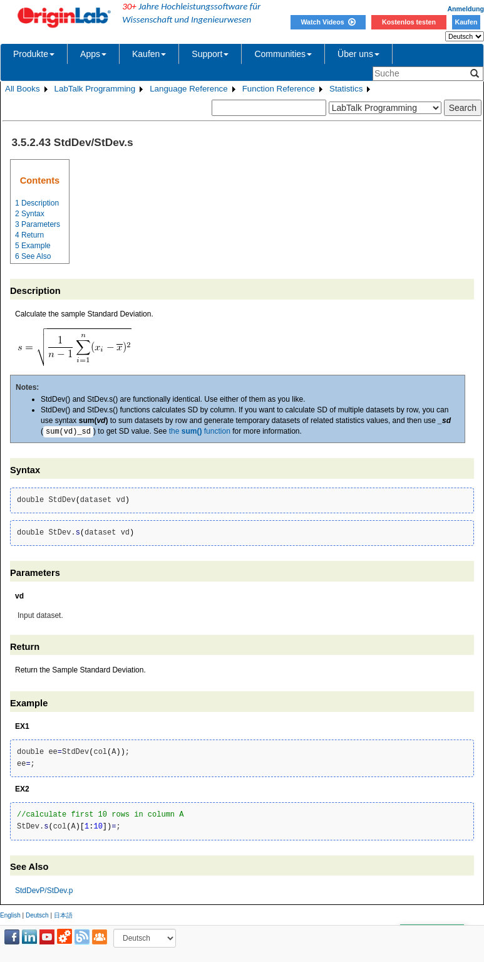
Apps (93, 54)
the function (199, 431)
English (10, 915)
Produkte (33, 54)
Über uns (358, 54)
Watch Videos (328, 22)
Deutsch (37, 915)
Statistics (346, 88)
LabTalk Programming (95, 88)
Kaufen (466, 22)
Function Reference (278, 88)
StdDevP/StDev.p (44, 890)
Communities (283, 54)
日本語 (63, 915)
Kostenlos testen (409, 22)
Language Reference (189, 88)
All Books (22, 88)
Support (210, 54)
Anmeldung (465, 9)
